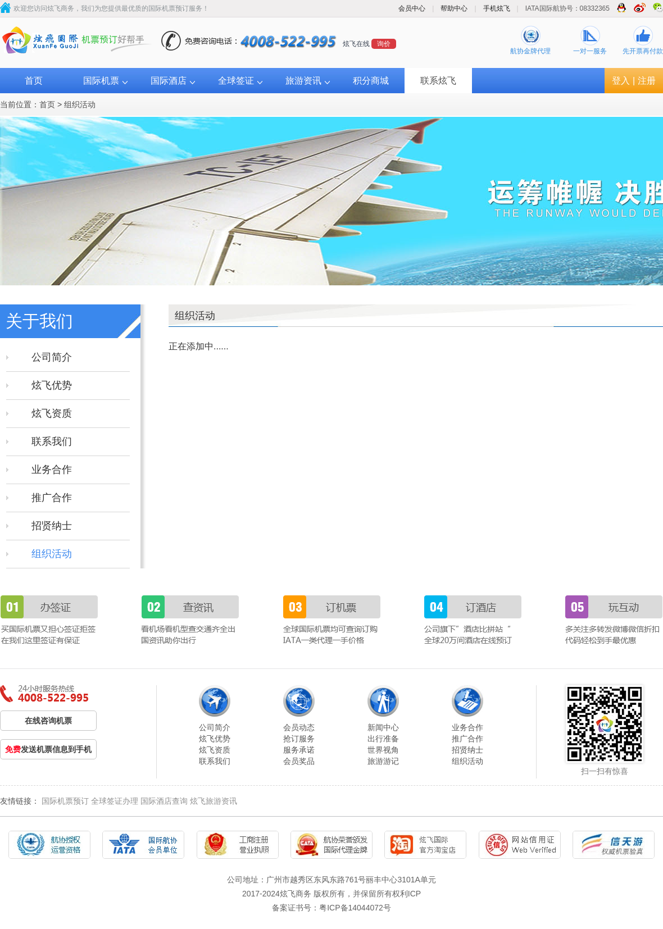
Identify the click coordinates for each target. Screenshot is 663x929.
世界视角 (383, 749)
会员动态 (299, 727)
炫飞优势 (51, 385)
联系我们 (51, 441)
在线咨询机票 (48, 720)
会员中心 (411, 8)
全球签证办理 (114, 800)
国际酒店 (169, 80)
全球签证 (236, 80)
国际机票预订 (65, 800)
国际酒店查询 (164, 800)
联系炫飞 (438, 80)
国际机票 (101, 80)
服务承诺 (299, 749)
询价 (383, 44)
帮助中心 (454, 8)
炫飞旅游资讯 (213, 800)
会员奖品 (299, 761)
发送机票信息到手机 (48, 749)
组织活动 (80, 104)
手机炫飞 (496, 8)
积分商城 (371, 80)
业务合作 (51, 469)
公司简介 (51, 357)
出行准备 (383, 738)
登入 (621, 80)
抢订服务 (299, 738)
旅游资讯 (303, 80)
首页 (34, 80)
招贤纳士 (51, 525)
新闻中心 (383, 727)
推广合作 (51, 497)
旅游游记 (383, 761)
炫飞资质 (51, 413)
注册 (647, 80)
